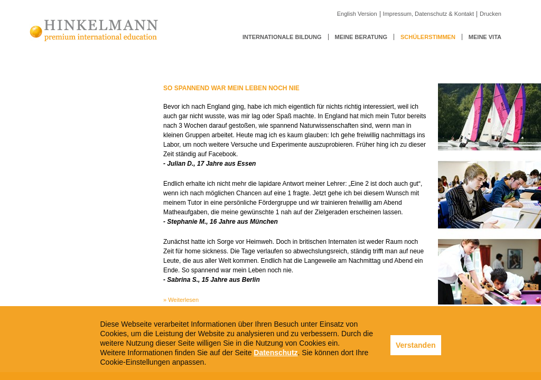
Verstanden (415, 345)
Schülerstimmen (427, 37)
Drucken (490, 14)
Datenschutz (275, 352)
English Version (357, 14)
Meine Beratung (361, 37)
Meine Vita (485, 37)
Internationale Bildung (282, 37)
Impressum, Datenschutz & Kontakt (428, 14)
